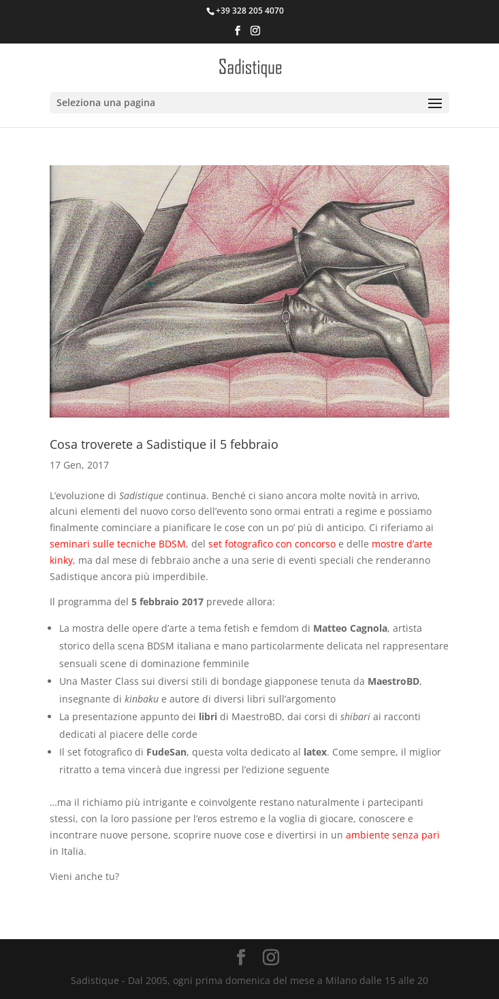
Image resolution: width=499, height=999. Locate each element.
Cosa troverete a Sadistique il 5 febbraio (164, 444)
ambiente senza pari (393, 834)
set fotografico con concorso (272, 543)
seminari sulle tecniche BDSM (118, 543)
